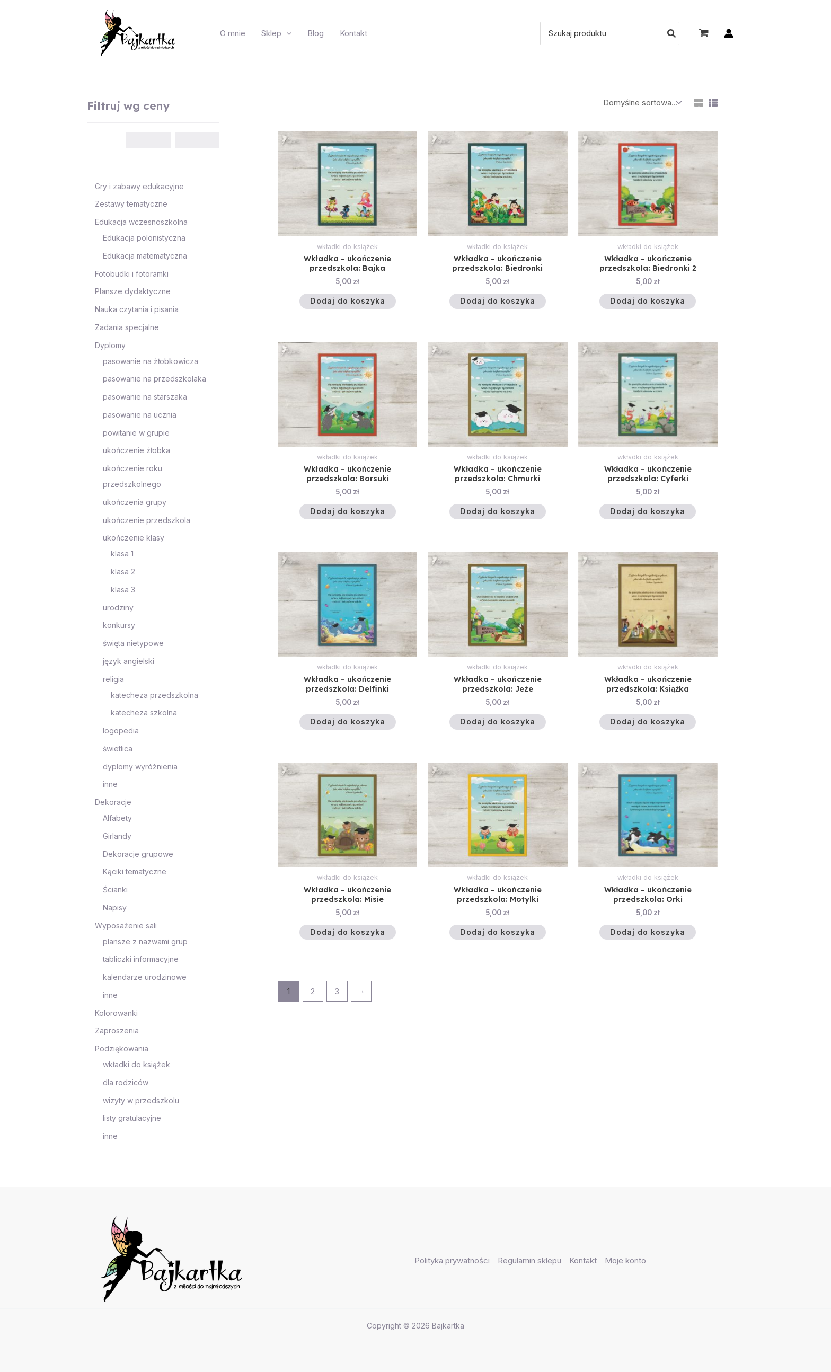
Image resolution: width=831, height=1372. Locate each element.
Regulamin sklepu (529, 1260)
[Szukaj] (672, 33)
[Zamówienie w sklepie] (641, 103)
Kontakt (583, 1260)
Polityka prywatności (452, 1260)
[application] (286, 33)
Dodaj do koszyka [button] (347, 303)
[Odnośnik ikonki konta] (728, 33)
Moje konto (625, 1260)
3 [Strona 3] (336, 1001)
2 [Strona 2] (313, 1001)
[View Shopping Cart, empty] (703, 33)
